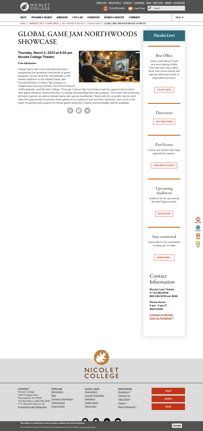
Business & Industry (114, 17)
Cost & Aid (77, 17)
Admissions (62, 17)
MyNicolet (101, 3)
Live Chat (139, 8)
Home (22, 23)
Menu (178, 17)
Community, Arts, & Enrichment (43, 23)
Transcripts (90, 406)
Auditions (164, 213)
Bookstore (179, 3)
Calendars (139, 3)
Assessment (91, 391)
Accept (177, 425)
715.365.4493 (117, 8)
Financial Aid (58, 406)
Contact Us (124, 395)
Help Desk (124, 399)
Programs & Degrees (41, 17)
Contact (198, 231)
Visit (198, 246)
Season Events (94, 23)
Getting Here (164, 121)
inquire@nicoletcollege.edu (32, 407)
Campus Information (62, 399)
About (23, 17)
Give (168, 406)
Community (134, 17)
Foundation (93, 17)
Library (168, 3)
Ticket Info (164, 89)
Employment (58, 402)
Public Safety (92, 402)
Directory (158, 3)
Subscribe (164, 257)
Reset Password (127, 407)
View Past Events (164, 165)
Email (148, 3)
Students (127, 3)
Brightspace (115, 3)
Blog (53, 395)
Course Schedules (94, 395)
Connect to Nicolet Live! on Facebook (162, 316)
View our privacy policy (87, 427)
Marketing (90, 399)
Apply (198, 238)
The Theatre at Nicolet (73, 23)
